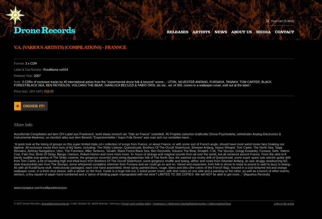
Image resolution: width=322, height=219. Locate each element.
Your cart (277, 21)
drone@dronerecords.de (55, 203)
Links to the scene (284, 203)
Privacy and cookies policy (136, 203)
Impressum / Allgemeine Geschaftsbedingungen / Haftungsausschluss (192, 203)
